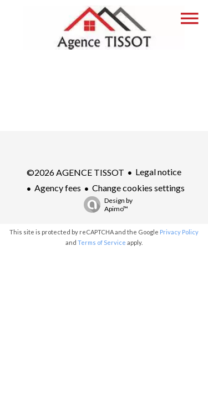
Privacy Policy (179, 231)
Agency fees (57, 187)
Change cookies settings (138, 187)
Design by (105, 204)
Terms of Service (102, 242)
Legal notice (158, 171)
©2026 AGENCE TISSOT (75, 172)
